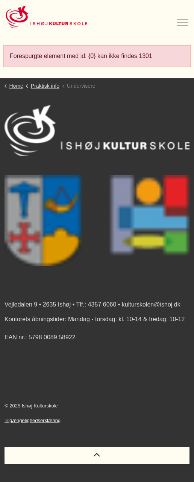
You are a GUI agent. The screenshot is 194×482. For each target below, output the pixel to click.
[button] (97, 220)
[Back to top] (97, 455)
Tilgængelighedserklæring (33, 420)
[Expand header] (182, 17)
